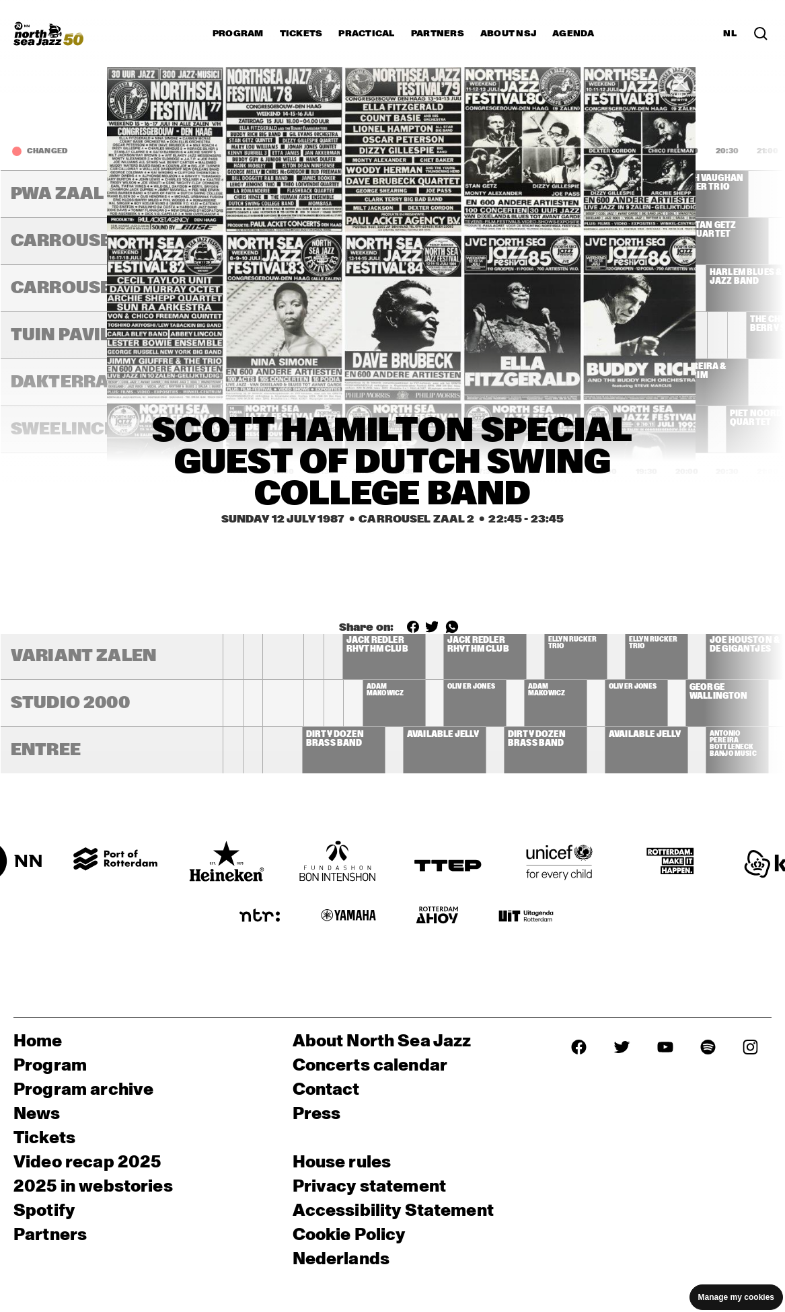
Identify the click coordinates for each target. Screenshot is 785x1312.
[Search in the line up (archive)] (761, 33)
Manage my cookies (736, 1297)
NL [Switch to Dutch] (730, 34)
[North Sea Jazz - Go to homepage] (48, 33)
